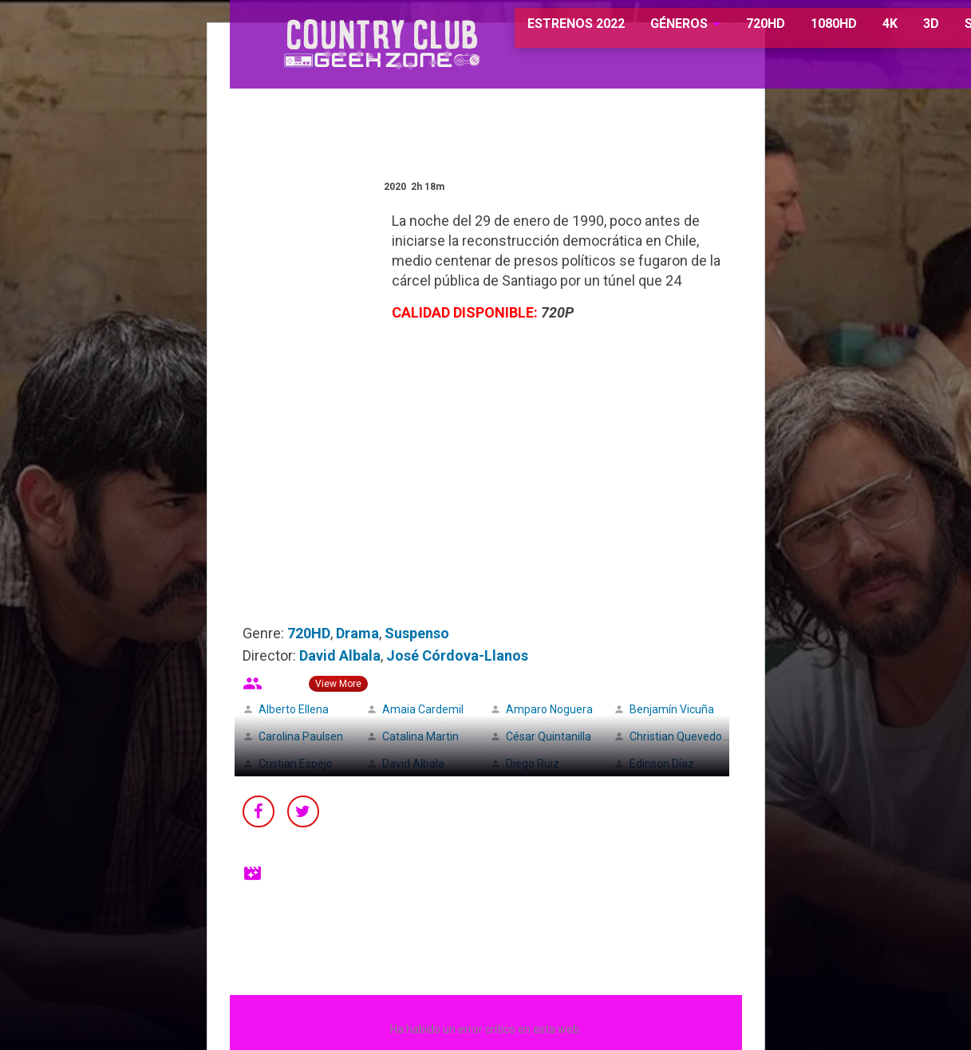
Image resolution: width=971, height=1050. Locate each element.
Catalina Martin (420, 736)
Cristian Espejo (296, 763)
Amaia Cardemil (423, 709)
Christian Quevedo (676, 736)
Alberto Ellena (294, 709)
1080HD (794, 31)
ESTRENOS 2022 (538, 31)
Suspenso (417, 633)
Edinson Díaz (662, 763)
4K (850, 31)
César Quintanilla (548, 736)
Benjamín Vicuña (672, 709)
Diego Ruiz (532, 763)
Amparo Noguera (549, 709)
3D (891, 31)
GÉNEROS (639, 31)
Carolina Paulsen (301, 736)
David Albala (340, 655)
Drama (357, 633)
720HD (725, 31)
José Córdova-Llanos (457, 655)
